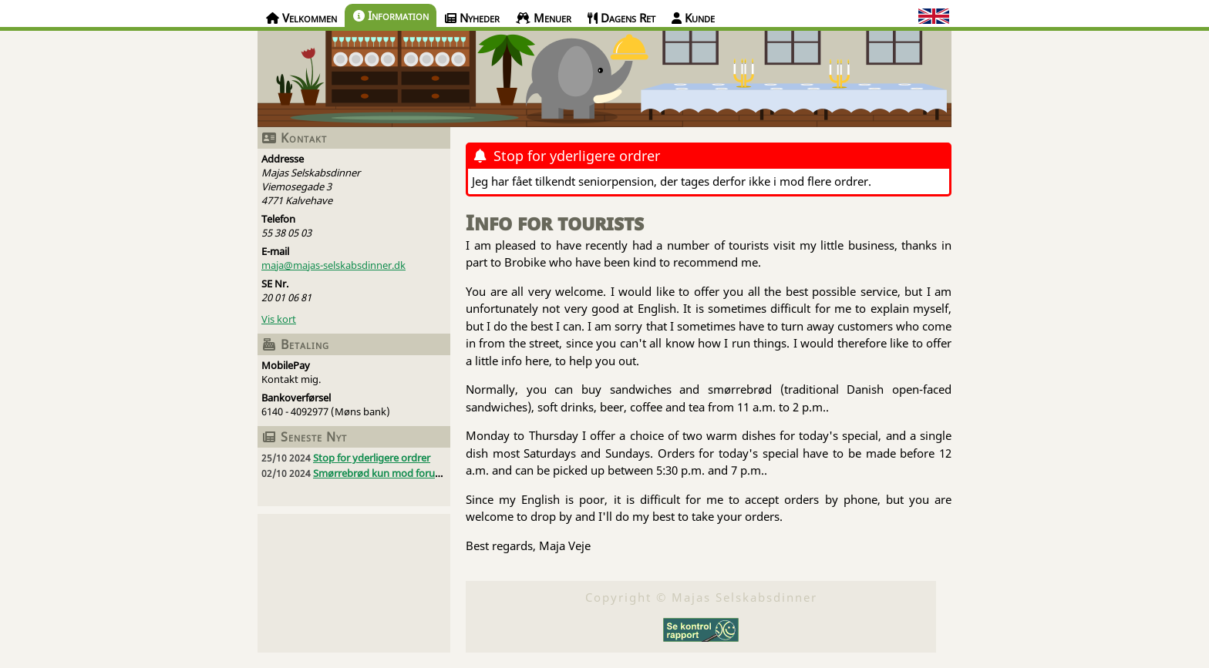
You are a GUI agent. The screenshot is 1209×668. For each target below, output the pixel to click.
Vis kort (278, 319)
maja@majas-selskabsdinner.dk (333, 265)
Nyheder (472, 17)
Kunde (693, 17)
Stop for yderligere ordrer (371, 458)
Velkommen (301, 17)
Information (391, 15)
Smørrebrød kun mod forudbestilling (398, 473)
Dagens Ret (621, 17)
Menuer (543, 17)
